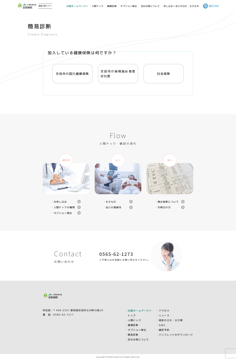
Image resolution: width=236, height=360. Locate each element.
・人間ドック (133, 320)
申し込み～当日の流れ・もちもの (181, 6)
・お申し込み (59, 201)
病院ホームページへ (77, 6)
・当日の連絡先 (112, 207)
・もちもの (109, 201)
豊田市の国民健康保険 (72, 74)
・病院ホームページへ (138, 310)
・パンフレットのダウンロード (174, 334)
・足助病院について (137, 339)
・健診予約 (162, 330)
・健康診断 (131, 325)
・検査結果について (167, 201)
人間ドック (98, 6)
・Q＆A (160, 325)
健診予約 (211, 6)
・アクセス (162, 310)
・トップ (130, 315)
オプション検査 (128, 6)
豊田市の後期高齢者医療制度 (118, 73)
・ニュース (162, 315)
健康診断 (112, 6)
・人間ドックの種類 (63, 207)
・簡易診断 (131, 334)
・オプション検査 (61, 213)
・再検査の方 (163, 207)
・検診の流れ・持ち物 (169, 320)
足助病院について (150, 6)
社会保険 (163, 74)
